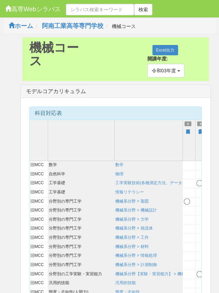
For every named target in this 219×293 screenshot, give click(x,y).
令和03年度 (166, 70)
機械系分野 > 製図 (132, 201)
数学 (119, 164)
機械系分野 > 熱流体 (134, 228)
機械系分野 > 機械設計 (136, 210)
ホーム (21, 26)
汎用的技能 (125, 282)
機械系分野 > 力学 (132, 219)
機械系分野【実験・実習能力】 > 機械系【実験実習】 (164, 274)
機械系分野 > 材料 (132, 246)
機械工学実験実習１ (200, 128)
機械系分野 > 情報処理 (136, 255)
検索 (143, 9)
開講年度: (157, 58)
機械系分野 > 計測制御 (136, 264)
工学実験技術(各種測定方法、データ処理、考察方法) (163, 182)
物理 (119, 174)
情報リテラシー (129, 192)
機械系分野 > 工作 (132, 237)
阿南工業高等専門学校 (72, 26)
